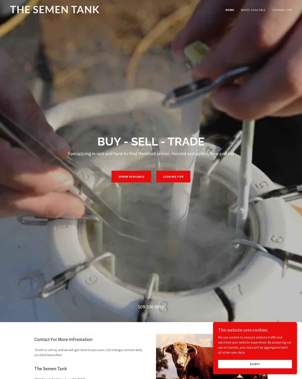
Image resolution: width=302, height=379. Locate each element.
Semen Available (131, 176)
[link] (59, 12)
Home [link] (229, 10)
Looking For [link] (282, 10)
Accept (255, 364)
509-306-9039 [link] (151, 307)
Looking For (173, 176)
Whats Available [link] (253, 10)
